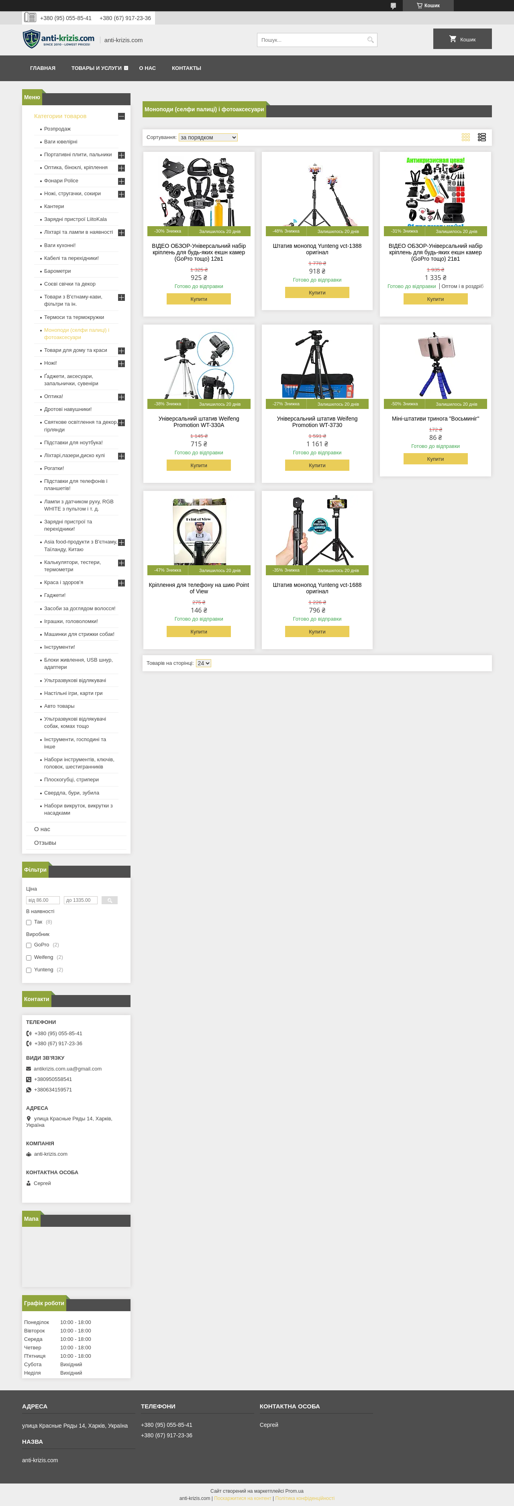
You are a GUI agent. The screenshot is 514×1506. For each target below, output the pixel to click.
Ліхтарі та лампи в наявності (78, 232)
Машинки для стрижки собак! (79, 634)
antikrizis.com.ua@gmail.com (68, 1069)
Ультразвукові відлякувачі (75, 680)
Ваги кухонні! (59, 245)
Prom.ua (295, 1491)
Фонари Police (61, 181)
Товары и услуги (96, 68)
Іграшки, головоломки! (71, 621)
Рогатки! (54, 468)
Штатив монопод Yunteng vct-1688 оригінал (317, 588)
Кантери (54, 206)
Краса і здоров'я (63, 582)
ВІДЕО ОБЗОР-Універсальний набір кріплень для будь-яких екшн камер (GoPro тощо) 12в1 (199, 252)
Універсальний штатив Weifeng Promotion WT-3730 (317, 421)
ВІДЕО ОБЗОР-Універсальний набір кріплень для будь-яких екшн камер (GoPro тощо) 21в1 (436, 252)
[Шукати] (370, 40)
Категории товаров (60, 115)
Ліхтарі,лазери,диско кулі (74, 455)
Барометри (57, 271)
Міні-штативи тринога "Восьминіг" (435, 418)
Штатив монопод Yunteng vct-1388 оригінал (317, 249)
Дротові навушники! (68, 409)
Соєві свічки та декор (70, 284)
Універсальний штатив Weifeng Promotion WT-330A (199, 421)
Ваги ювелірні (61, 142)
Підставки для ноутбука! (73, 442)
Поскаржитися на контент (242, 1498)
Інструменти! (59, 647)
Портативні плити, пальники (78, 154)
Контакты (186, 68)
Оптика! (53, 396)
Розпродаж (57, 129)
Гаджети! (54, 595)
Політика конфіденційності (305, 1498)
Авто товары (59, 706)
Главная (42, 68)
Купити (198, 299)
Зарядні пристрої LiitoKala (75, 219)
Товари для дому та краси (75, 350)
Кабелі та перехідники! (71, 258)
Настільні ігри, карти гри (73, 693)
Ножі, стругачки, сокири (72, 193)
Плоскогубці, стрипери (71, 779)
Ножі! (50, 363)
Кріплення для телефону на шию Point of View (199, 588)
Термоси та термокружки (74, 317)
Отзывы (45, 842)
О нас (147, 68)
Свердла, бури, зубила (71, 793)
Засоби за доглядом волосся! (80, 608)
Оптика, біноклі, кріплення (76, 167)
